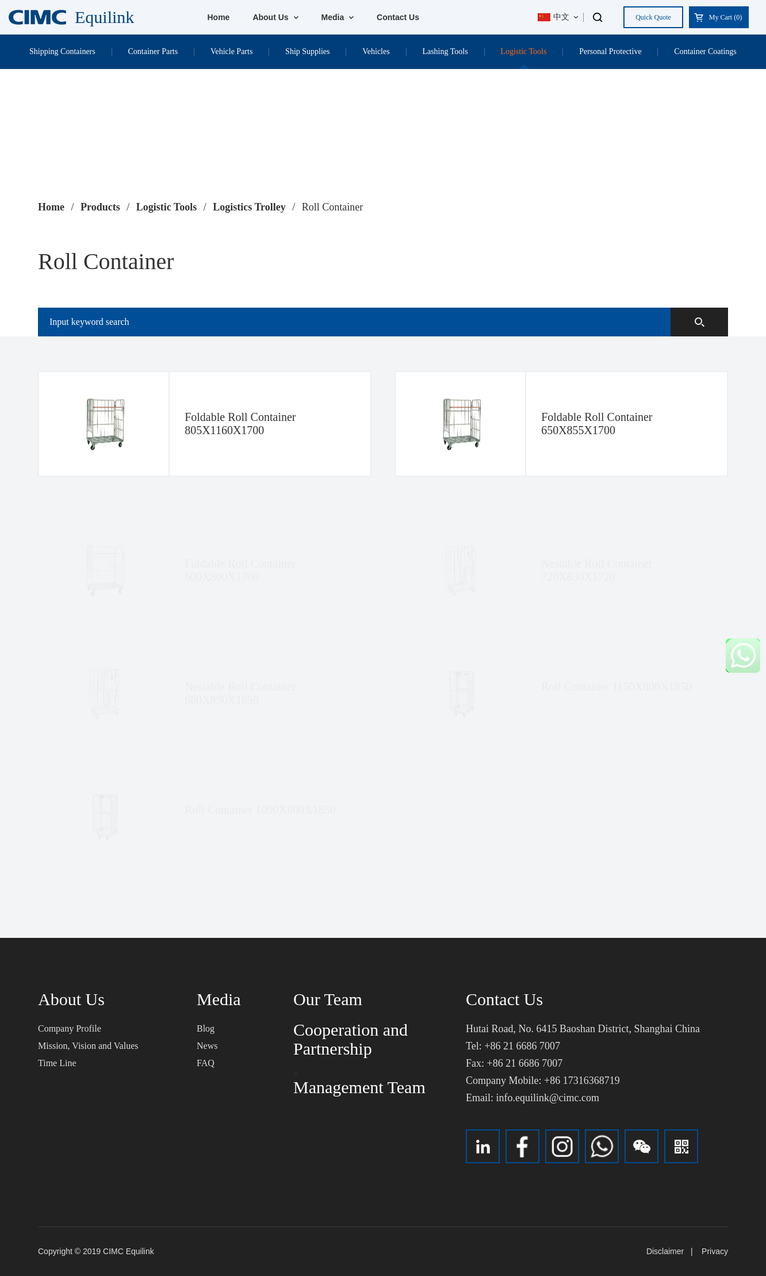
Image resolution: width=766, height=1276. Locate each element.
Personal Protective (610, 51)
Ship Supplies (307, 51)
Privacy (715, 1251)
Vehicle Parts (231, 51)
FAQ (206, 1063)
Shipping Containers (62, 51)
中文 (553, 17)
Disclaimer (665, 1251)
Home (219, 17)
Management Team (359, 1087)
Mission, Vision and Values (88, 1046)
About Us (275, 17)
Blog (206, 1028)
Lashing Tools (445, 51)
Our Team (327, 999)
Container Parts (153, 51)
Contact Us (398, 17)
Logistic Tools (523, 51)
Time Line (57, 1063)
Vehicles (375, 51)
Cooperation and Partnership (350, 1039)
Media (337, 17)
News (207, 1046)
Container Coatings (705, 51)
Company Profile (69, 1028)
